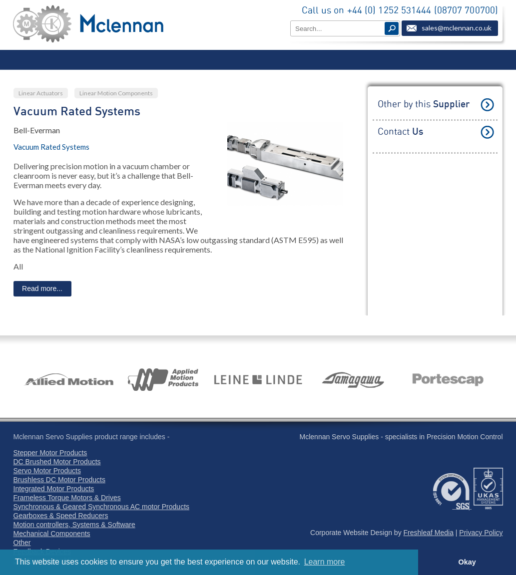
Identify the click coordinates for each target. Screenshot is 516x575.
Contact (400, 132)
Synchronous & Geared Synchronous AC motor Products (101, 507)
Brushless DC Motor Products (59, 480)
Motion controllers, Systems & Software (74, 525)
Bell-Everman (36, 130)
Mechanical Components (51, 534)
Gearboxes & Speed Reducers (60, 516)
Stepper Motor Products (50, 453)
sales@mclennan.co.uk (457, 27)
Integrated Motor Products (53, 489)
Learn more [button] (324, 562)
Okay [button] (467, 562)
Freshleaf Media (429, 533)
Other (22, 543)
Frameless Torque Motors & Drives (67, 498)
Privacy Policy (481, 533)
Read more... (42, 288)
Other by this (424, 104)
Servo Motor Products (47, 471)
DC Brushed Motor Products (57, 462)
